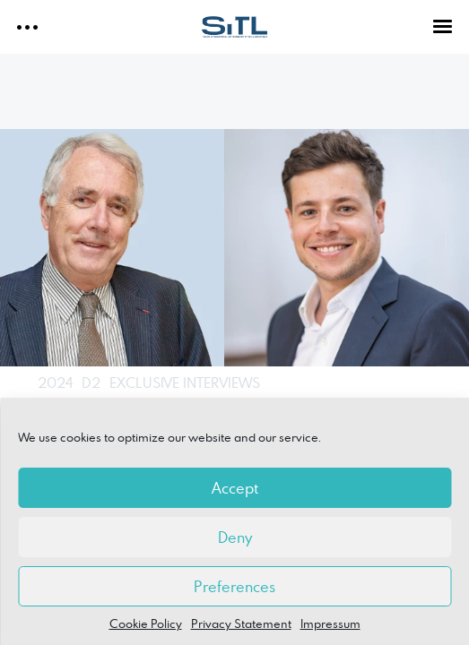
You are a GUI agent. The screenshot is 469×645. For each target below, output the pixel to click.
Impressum (330, 623)
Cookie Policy (145, 623)
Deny (235, 537)
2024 (55, 382)
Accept (235, 488)
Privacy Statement (241, 623)
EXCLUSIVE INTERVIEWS (184, 382)
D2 (91, 382)
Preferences (234, 587)
